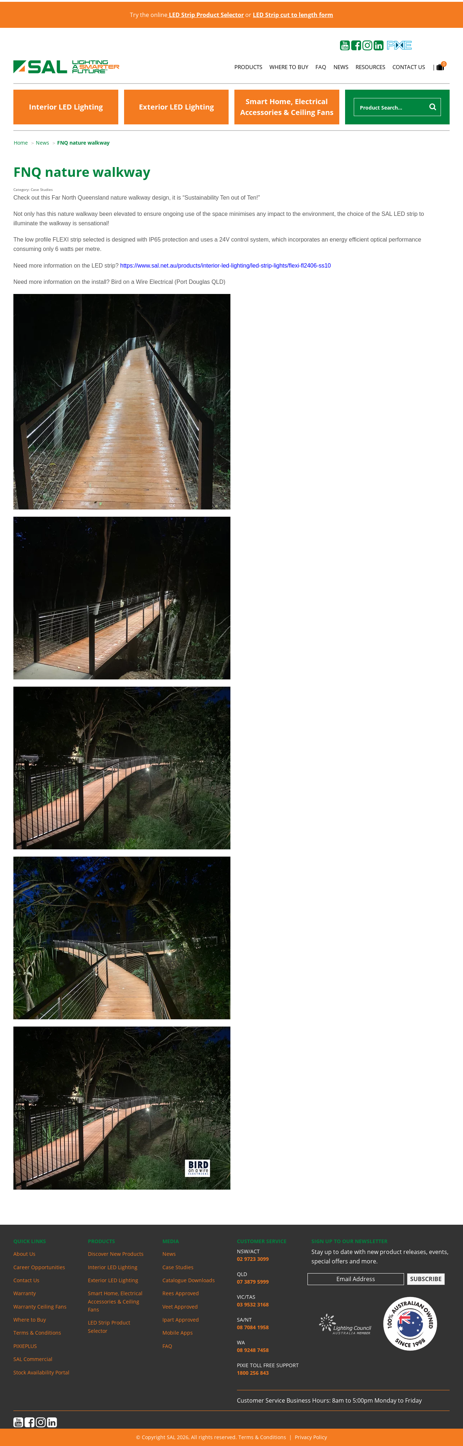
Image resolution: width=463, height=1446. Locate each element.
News (341, 67)
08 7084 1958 (253, 1327)
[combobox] (397, 107)
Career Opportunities (39, 1267)
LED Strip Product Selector (109, 1326)
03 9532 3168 (253, 1304)
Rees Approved (180, 1293)
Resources (370, 67)
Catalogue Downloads (188, 1280)
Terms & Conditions (37, 1332)
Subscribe (426, 1279)
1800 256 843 (253, 1372)
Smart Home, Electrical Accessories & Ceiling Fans (287, 107)
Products (248, 67)
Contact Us (408, 67)
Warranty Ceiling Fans (40, 1306)
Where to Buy (288, 67)
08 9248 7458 (253, 1350)
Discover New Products (116, 1253)
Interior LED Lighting (66, 107)
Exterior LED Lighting (176, 107)
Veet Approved (180, 1306)
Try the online (187, 15)
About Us (24, 1253)
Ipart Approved (180, 1319)
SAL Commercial (32, 1359)
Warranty (24, 1293)
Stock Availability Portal (41, 1372)
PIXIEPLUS (25, 1346)
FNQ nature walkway (83, 142)
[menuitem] (25, 142)
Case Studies (178, 1267)
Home (21, 142)
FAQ (320, 67)
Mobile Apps (177, 1332)
